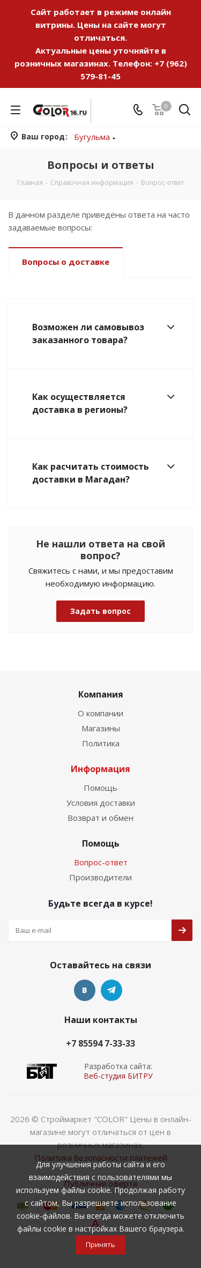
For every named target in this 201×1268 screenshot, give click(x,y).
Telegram (111, 990)
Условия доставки (100, 802)
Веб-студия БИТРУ (118, 1076)
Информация (100, 769)
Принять (100, 1244)
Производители (100, 877)
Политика (101, 743)
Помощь (100, 787)
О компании (100, 713)
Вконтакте (84, 990)
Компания (100, 694)
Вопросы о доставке (65, 261)
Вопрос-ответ (101, 862)
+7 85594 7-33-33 (100, 1043)
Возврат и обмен (100, 817)
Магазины (100, 728)
